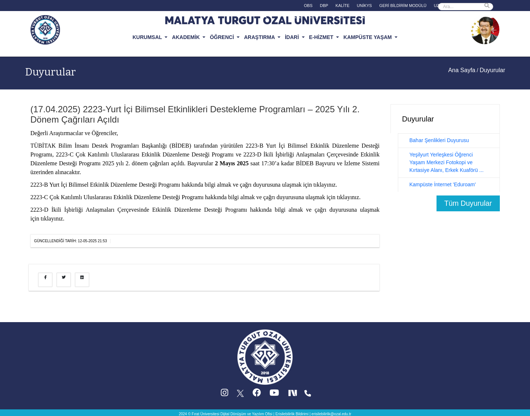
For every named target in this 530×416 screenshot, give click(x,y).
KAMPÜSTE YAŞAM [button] (368, 37)
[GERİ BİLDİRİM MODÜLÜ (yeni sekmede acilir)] (402, 6)
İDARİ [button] (292, 37)
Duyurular (50, 72)
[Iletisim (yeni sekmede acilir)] (308, 394)
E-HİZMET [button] (322, 37)
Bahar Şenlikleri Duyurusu (439, 140)
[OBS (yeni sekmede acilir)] (308, 6)
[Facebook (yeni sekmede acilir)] (257, 394)
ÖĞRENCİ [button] (222, 37)
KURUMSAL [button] (147, 37)
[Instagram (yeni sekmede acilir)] (224, 394)
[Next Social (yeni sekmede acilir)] (293, 394)
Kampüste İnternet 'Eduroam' (442, 184)
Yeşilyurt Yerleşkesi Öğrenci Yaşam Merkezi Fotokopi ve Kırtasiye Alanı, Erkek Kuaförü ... (446, 162)
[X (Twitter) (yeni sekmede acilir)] (241, 394)
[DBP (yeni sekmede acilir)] (324, 6)
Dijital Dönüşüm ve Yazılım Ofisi (246, 414)
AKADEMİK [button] (186, 37)
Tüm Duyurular (468, 203)
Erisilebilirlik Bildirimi (291, 414)
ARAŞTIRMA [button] (260, 37)
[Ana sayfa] (265, 357)
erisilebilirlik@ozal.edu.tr (331, 414)
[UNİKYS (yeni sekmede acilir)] (364, 6)
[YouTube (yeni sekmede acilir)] (274, 394)
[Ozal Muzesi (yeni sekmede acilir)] (484, 29)
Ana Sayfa (462, 70)
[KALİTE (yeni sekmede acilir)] (343, 6)
